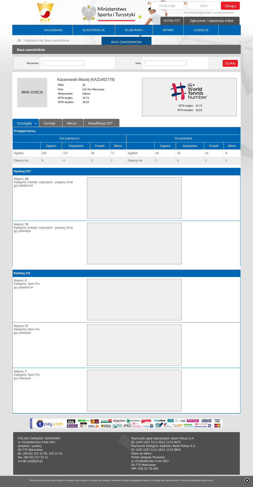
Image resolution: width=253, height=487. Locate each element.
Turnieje (49, 123)
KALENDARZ (53, 30)
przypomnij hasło (224, 12)
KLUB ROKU (134, 30)
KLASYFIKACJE (94, 30)
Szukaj (230, 63)
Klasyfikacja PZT (100, 123)
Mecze (72, 123)
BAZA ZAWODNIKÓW (126, 42)
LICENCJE (201, 30)
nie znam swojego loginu (198, 12)
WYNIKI (168, 30)
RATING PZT (172, 20)
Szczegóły (24, 123)
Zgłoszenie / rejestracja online (211, 21)
